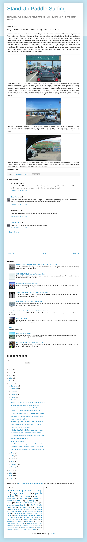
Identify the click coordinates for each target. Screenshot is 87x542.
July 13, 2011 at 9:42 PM (19, 204)
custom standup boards (19, 490)
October (13, 391)
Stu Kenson (29, 511)
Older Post (76, 253)
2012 (11, 381)
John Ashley (15, 197)
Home (44, 253)
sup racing (30, 501)
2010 (11, 470)
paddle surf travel (14, 501)
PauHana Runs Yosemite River (20, 427)
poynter (17, 529)
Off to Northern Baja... (17, 441)
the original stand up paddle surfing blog (31, 483)
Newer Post (11, 253)
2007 (11, 478)
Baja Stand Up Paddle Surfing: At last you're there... (27, 430)
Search (11, 327)
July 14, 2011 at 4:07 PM (19, 216)
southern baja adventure (23, 513)
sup (29, 529)
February (14, 464)
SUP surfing (25, 496)
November (14, 389)
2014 (11, 375)
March (13, 461)
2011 (11, 383)
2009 (11, 473)
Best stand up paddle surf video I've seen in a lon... (27, 416)
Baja (40, 490)
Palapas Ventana (15, 517)
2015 (11, 372)
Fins (36, 519)
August (13, 397)
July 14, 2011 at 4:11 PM (19, 228)
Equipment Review (16, 509)
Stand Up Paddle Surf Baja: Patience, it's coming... (27, 424)
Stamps (35, 498)
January (13, 467)
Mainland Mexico (31, 503)
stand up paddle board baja (24, 525)
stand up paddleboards (16, 505)
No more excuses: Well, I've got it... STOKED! (25, 405)
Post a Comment (14, 232)
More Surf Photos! (22, 318)
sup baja (34, 529)
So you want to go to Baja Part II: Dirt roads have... (27, 433)
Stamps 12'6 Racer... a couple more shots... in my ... (27, 410)
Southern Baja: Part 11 (23, 333)
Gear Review (30, 509)
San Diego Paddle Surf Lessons (24, 515)
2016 (11, 369)
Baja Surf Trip (20, 493)
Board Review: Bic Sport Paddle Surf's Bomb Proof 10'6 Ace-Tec (36, 265)
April (12, 458)
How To (39, 515)
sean (25, 529)
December (14, 386)
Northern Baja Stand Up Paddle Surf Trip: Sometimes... (28, 422)
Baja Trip (23, 498)
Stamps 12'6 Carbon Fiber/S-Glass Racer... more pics (27, 402)
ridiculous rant (28, 517)
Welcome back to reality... (19, 419)
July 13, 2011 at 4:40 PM (19, 190)
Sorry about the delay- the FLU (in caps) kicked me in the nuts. (28, 311)
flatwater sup (25, 507)
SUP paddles (18, 521)
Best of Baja (29, 521)
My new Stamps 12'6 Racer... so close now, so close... (28, 413)
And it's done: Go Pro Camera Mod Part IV (29, 342)
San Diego (38, 507)
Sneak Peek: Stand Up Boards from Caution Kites (32, 292)
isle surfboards (30, 527)
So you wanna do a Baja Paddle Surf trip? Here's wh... (28, 435)
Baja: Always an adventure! (19, 438)
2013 (11, 378)
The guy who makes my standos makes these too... (27, 408)
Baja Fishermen (27, 519)
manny (38, 527)
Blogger (52, 534)
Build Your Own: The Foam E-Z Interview (29, 301)
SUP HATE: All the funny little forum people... (30, 274)
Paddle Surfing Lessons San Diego (27, 283)
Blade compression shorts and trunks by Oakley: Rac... (28, 449)
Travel (18, 503)
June (12, 453)
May (12, 456)
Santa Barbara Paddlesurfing (15, 523)
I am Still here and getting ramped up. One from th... (27, 444)
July (12, 400)
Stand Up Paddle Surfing (36, 9)
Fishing (38, 521)
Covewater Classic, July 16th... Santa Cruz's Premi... (27, 446)
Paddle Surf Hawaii (31, 523)
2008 (11, 476)
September (14, 394)
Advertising (37, 525)
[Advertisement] (43, 242)
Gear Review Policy (12, 527)
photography (10, 529)
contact (22, 527)
